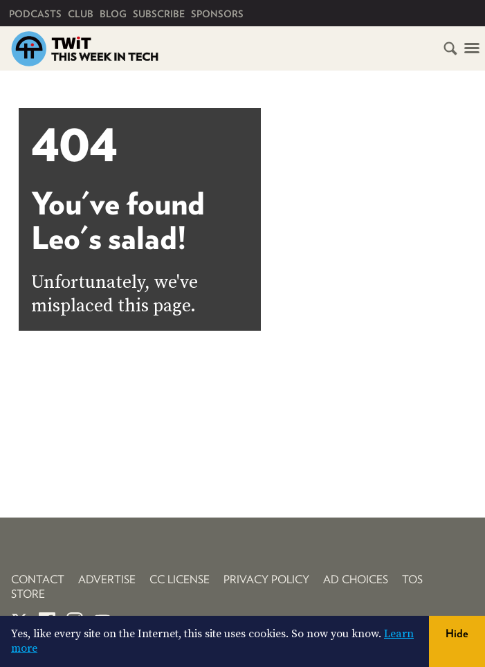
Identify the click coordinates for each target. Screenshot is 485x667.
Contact (37, 579)
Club (80, 13)
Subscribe (159, 13)
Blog (113, 13)
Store (28, 594)
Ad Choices (355, 579)
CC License (179, 579)
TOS (412, 579)
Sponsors (217, 13)
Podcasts (35, 13)
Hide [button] (457, 633)
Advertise (107, 579)
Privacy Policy (266, 579)
